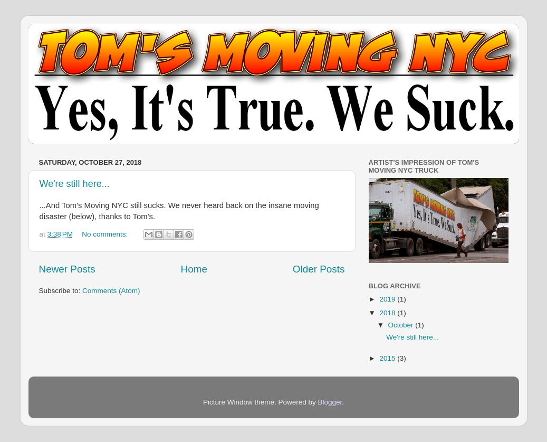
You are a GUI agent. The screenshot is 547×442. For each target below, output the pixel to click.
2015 (388, 358)
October (402, 325)
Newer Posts (67, 269)
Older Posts (319, 269)
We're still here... (75, 183)
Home (194, 269)
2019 (388, 299)
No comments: (106, 234)
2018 (388, 313)
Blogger (330, 402)
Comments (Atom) (111, 291)
